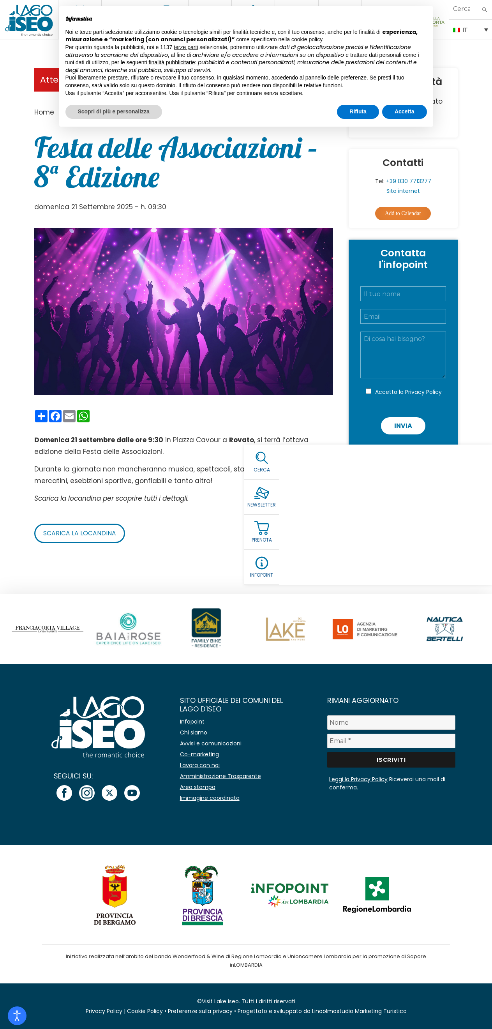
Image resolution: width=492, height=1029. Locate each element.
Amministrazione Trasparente (220, 776)
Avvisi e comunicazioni (211, 743)
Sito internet (403, 191)
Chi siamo (193, 732)
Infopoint (192, 721)
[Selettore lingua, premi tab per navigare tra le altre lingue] (470, 29)
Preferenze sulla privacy (200, 1011)
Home (44, 112)
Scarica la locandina (79, 533)
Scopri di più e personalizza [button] (114, 111)
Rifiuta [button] (358, 111)
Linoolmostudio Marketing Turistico (359, 1011)
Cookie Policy (145, 1011)
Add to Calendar (403, 213)
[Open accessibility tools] (17, 1015)
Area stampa (197, 787)
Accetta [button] (404, 111)
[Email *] (391, 741)
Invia (403, 425)
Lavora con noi (200, 765)
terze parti (186, 47)
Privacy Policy (423, 392)
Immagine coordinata (210, 798)
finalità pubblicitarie (172, 62)
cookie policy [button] (306, 39)
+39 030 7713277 (408, 181)
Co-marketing (199, 754)
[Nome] (391, 722)
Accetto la (408, 392)
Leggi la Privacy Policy (358, 779)
